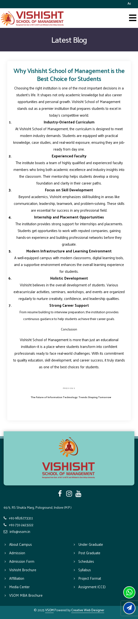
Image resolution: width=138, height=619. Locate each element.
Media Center (19, 586)
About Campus (20, 544)
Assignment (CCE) (92, 586)
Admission (17, 552)
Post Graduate (89, 552)
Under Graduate (90, 544)
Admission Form (21, 561)
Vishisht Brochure (22, 569)
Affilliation (16, 578)
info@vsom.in (20, 531)
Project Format (89, 578)
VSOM (49, 610)
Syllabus (84, 569)
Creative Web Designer (87, 610)
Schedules (86, 561)
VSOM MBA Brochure (26, 595)
